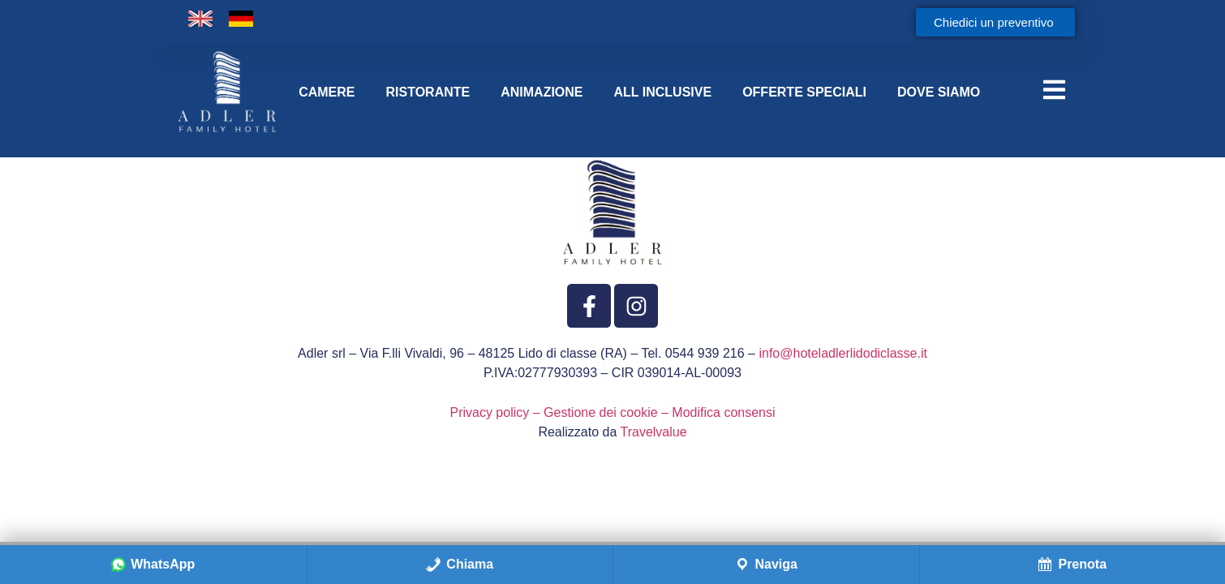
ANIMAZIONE (541, 92)
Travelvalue (654, 432)
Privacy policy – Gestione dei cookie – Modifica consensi (612, 412)
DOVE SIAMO (938, 92)
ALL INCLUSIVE (663, 92)
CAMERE (327, 92)
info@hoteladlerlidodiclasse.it (842, 353)
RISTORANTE (427, 92)
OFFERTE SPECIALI (804, 92)
